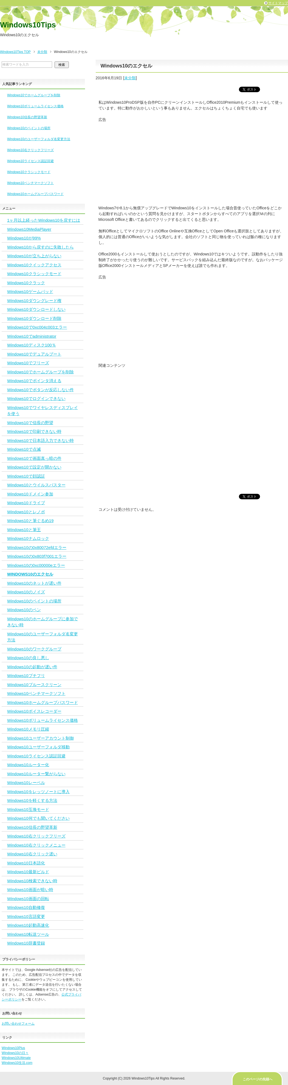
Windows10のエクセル (30, 574)
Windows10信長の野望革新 (27, 117)
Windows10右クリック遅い (32, 854)
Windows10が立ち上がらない (34, 255)
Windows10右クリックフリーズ (30, 150)
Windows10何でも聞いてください (38, 818)
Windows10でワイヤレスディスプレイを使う (42, 410)
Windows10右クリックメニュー (36, 845)
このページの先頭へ (257, 1079)
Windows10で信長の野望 (30, 422)
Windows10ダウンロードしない (36, 309)
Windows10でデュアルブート (34, 354)
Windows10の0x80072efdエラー (36, 547)
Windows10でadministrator (31, 336)
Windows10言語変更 (26, 916)
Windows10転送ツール (28, 934)
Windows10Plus (13, 1048)
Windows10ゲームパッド (30, 291)
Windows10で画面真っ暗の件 (34, 458)
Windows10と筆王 (24, 529)
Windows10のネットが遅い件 (34, 583)
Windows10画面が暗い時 (30, 889)
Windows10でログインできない (36, 398)
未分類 (130, 78)
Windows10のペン (24, 609)
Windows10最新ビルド (28, 871)
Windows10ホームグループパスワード (35, 194)
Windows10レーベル (26, 782)
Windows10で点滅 (24, 449)
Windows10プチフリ (26, 675)
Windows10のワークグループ (34, 649)
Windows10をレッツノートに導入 (38, 791)
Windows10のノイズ (26, 592)
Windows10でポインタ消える (34, 380)
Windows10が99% (24, 238)
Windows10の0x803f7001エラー (36, 556)
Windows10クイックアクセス (34, 265)
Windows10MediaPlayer (29, 229)
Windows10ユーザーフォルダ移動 (38, 747)
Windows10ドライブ (26, 502)
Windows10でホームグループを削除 (33, 95)
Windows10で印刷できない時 (34, 431)
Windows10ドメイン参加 (30, 494)
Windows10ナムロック (28, 538)
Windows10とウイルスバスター (36, 485)
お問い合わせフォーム (18, 1023)
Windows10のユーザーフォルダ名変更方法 (38, 139)
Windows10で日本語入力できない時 (40, 440)
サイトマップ (278, 3)
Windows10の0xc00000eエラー (36, 565)
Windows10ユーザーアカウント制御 (40, 738)
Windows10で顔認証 (26, 476)
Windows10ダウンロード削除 (34, 318)
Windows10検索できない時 (32, 880)
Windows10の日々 (15, 1053)
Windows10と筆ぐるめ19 (30, 520)
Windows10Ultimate (16, 1058)
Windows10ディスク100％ (31, 345)
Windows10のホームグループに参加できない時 (42, 621)
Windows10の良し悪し (28, 657)
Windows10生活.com (17, 1063)
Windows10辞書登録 (26, 943)
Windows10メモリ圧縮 (28, 729)
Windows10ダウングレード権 (34, 300)
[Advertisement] (191, 161)
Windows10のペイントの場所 (28, 128)
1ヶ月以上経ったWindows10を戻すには (43, 220)
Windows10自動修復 (26, 907)
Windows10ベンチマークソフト (30, 183)
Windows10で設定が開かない (34, 467)
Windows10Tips (28, 25)
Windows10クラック (26, 282)
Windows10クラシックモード (28, 172)
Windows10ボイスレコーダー (34, 711)
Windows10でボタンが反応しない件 (40, 389)
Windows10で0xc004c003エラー (37, 327)
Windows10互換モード (28, 809)
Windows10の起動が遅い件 (32, 666)
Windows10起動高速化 (28, 925)
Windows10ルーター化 (28, 764)
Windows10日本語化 (26, 863)
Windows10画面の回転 (28, 898)
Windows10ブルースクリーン (34, 684)
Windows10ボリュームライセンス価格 (35, 106)
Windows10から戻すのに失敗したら (40, 247)
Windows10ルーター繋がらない (36, 773)
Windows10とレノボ (26, 511)
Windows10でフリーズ (28, 362)
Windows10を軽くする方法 (32, 800)
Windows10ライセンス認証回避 (30, 161)
